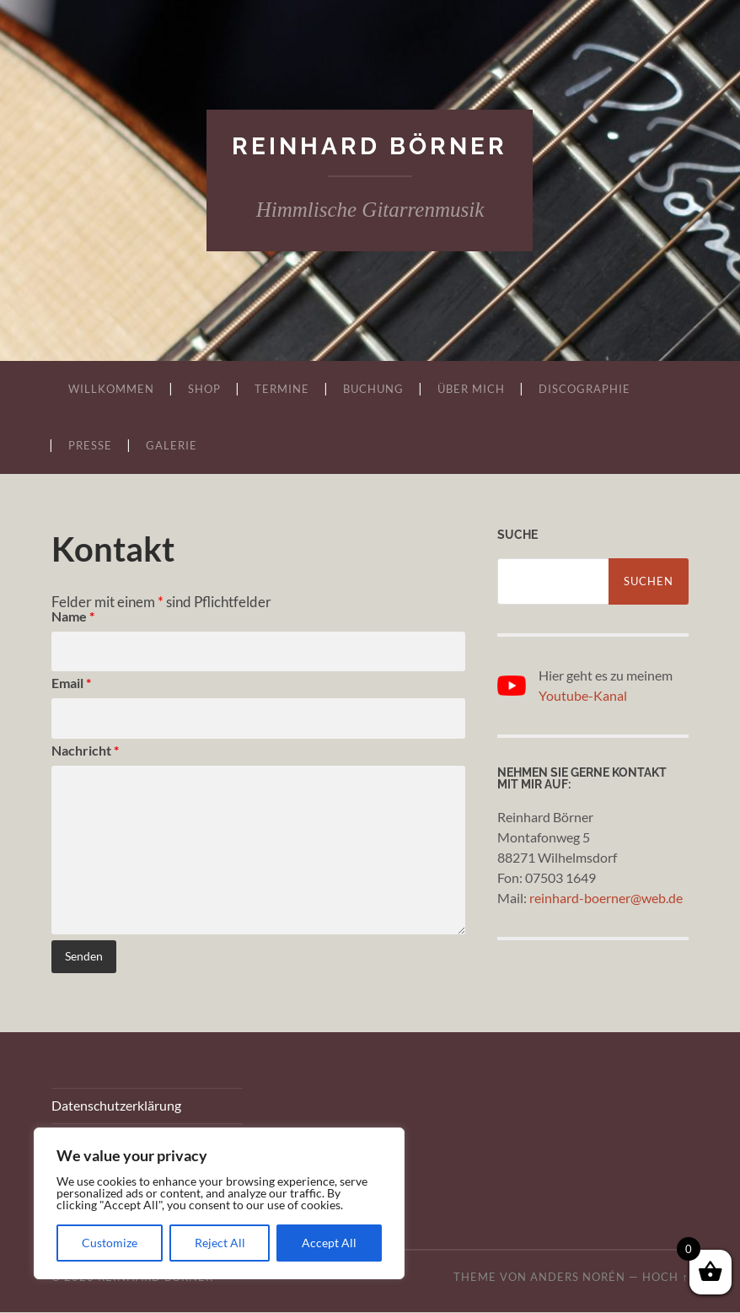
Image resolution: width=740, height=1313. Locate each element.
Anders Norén (577, 1277)
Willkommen (111, 389)
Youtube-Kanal (583, 695)
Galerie (171, 445)
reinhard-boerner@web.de (606, 899)
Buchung (373, 389)
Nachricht (85, 751)
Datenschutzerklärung (116, 1106)
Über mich (471, 389)
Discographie (584, 389)
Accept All (329, 1242)
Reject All (220, 1242)
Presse (90, 445)
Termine (282, 389)
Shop (204, 389)
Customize (109, 1242)
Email (71, 683)
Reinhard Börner (369, 146)
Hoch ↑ (665, 1277)
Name (72, 616)
